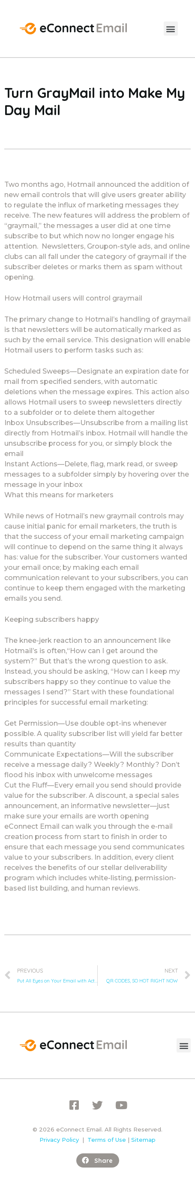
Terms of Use (106, 1139)
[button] (171, 28)
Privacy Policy (59, 1139)
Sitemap (143, 1139)
